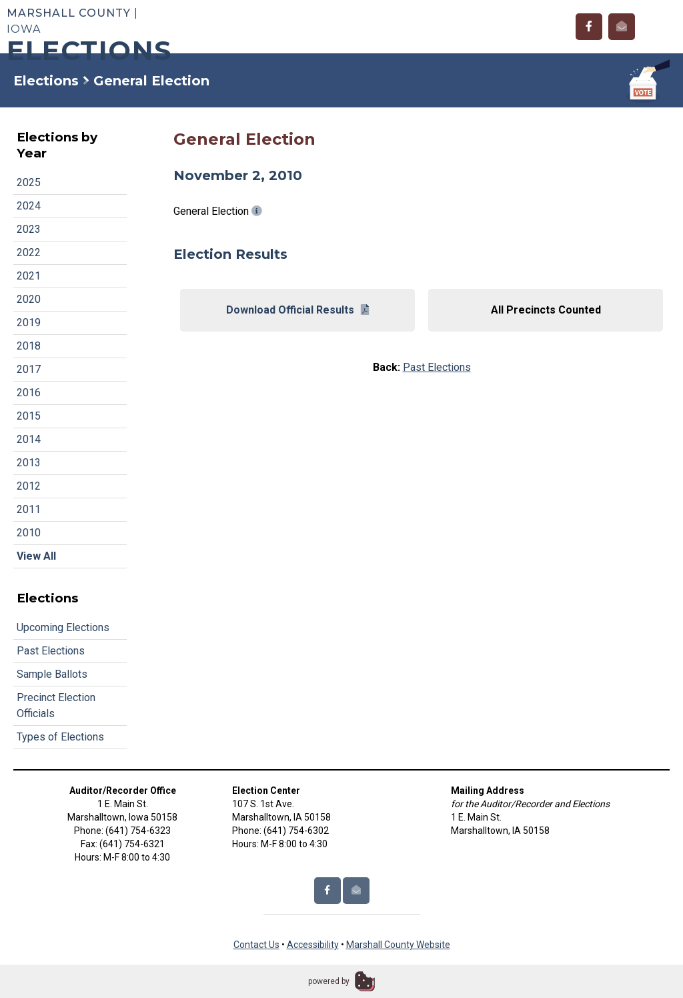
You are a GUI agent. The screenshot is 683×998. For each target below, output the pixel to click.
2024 (29, 205)
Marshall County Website (398, 944)
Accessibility (313, 944)
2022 (29, 252)
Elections (46, 81)
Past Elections (51, 650)
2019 (29, 322)
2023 (29, 229)
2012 (29, 486)
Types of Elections (60, 736)
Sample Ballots (52, 674)
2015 (29, 416)
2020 (29, 299)
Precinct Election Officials (56, 705)
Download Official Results (297, 310)
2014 (29, 439)
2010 (29, 532)
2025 (29, 182)
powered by (329, 981)
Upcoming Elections (63, 627)
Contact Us (256, 944)
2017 (29, 369)
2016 (29, 392)
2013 (29, 462)
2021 (29, 276)
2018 (29, 346)
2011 (29, 509)
